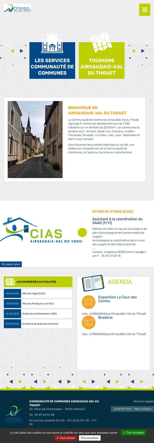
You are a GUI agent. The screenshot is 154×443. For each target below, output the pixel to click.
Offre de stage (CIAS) (112, 211)
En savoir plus (11, 264)
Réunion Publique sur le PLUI (38, 303)
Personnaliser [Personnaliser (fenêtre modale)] (90, 438)
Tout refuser (66, 438)
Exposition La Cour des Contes (117, 299)
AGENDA (120, 281)
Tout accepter (133, 432)
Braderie (105, 317)
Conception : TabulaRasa (132, 409)
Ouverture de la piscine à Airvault (40, 323)
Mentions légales (144, 401)
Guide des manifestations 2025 (39, 313)
